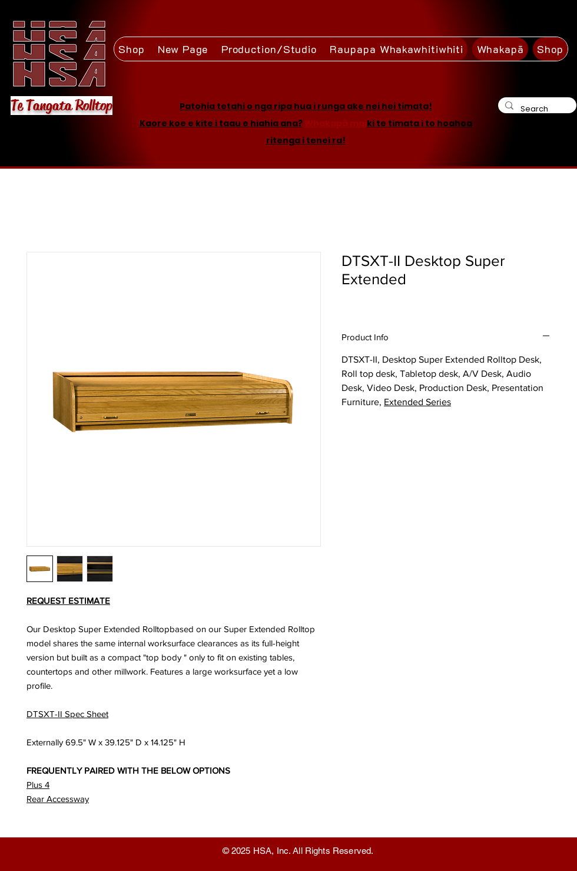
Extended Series (417, 402)
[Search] (536, 108)
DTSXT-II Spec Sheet (67, 714)
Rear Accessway (57, 799)
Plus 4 (37, 785)
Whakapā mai (335, 123)
